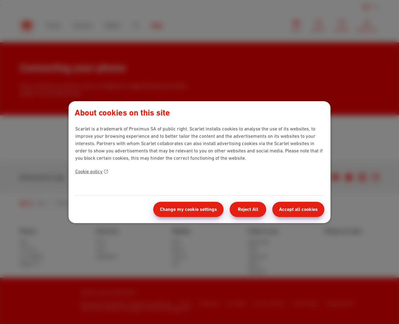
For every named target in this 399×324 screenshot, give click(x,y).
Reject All (248, 209)
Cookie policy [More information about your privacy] (91, 171)
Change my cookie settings (188, 209)
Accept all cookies (298, 209)
